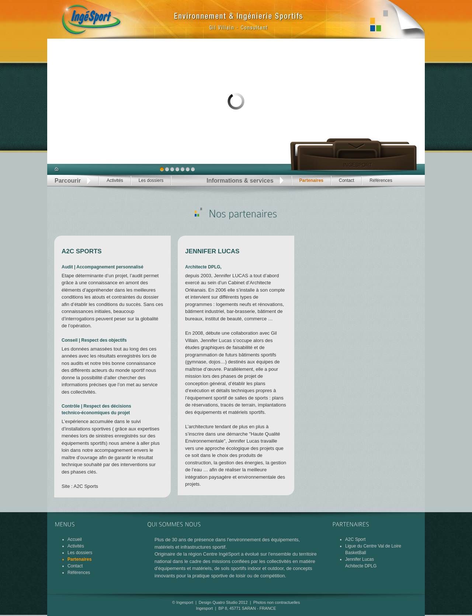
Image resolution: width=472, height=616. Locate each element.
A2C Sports (86, 486)
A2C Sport (355, 539)
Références (380, 180)
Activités (115, 180)
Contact (346, 180)
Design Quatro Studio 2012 (223, 602)
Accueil (74, 539)
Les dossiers (151, 180)
